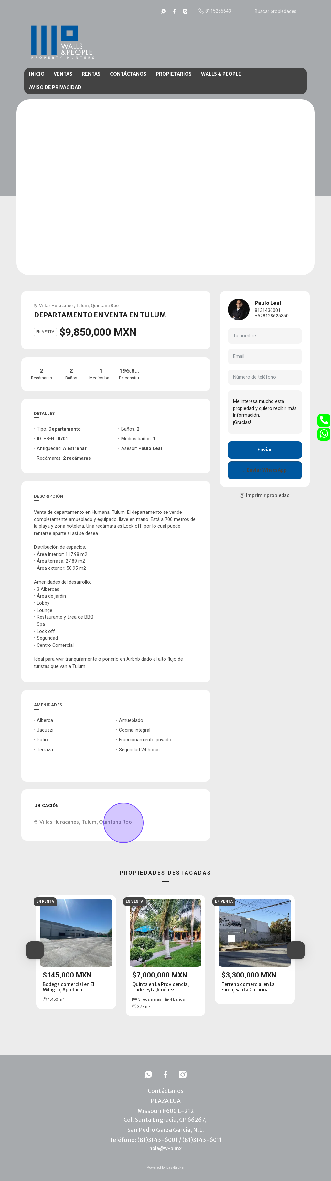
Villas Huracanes (56, 305)
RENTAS (91, 74)
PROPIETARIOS (174, 74)
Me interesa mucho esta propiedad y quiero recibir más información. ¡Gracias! (265, 412)
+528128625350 (272, 316)
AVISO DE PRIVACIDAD (55, 87)
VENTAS (63, 74)
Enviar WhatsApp (265, 470)
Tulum (82, 305)
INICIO (37, 74)
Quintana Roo (105, 305)
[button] (35, 950)
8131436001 (268, 310)
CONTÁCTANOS (128, 74)
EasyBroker (175, 1167)
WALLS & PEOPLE (221, 74)
